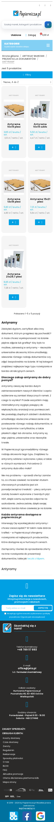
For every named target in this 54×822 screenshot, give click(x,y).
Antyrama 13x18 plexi (13, 200)
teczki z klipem (35, 558)
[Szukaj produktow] (27, 24)
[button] (27, 74)
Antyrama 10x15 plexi (13, 125)
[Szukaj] (48, 24)
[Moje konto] (31, 35)
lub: (27, 672)
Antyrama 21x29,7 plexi (14, 275)
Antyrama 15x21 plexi (40, 200)
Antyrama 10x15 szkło (40, 125)
